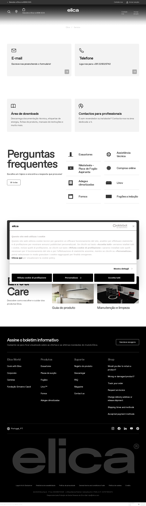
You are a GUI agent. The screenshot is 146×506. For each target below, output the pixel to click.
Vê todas (14, 182)
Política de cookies (115, 485)
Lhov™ (44, 386)
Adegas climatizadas (50, 400)
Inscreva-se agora (127, 342)
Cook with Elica (14, 366)
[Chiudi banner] (133, 226)
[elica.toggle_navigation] (8, 6)
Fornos (44, 393)
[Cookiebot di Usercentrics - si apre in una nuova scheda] (115, 226)
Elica (68, 27)
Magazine (78, 386)
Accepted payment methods (121, 413)
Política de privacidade (67, 485)
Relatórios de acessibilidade (45, 485)
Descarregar (79, 373)
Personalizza (73, 277)
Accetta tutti (114, 277)
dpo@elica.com (93, 495)
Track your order (115, 383)
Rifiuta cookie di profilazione (31, 277)
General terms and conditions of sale (92, 485)
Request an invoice (116, 390)
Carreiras (11, 379)
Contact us (79, 393)
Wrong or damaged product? (121, 376)
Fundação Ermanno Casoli (19, 386)
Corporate (12, 373)
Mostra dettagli (121, 268)
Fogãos (44, 379)
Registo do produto (83, 366)
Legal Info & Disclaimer (24, 485)
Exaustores (46, 366)
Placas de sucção (48, 373)
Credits (127, 485)
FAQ (76, 379)
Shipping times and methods (121, 407)
